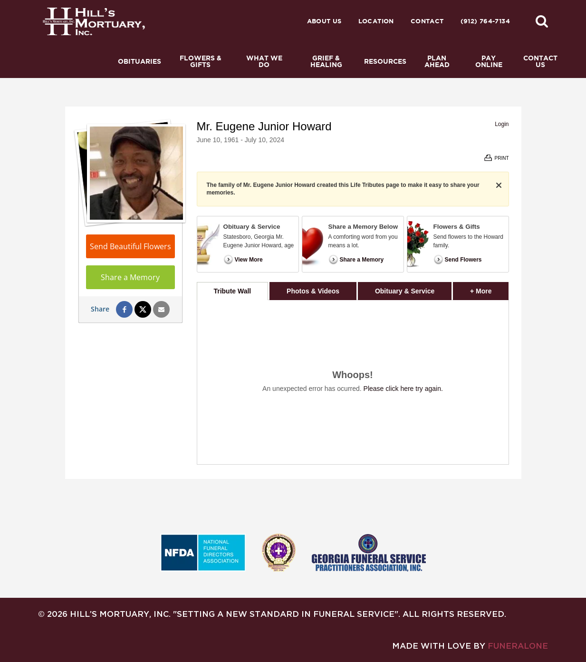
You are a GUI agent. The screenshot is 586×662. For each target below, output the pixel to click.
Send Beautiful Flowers (130, 246)
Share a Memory (130, 277)
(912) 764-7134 (485, 21)
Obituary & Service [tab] (404, 291)
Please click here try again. (403, 388)
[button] (542, 21)
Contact (427, 21)
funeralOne (518, 645)
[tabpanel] (352, 382)
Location (376, 21)
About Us (324, 21)
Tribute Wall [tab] (232, 291)
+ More (489, 288)
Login (502, 124)
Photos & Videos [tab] (313, 291)
